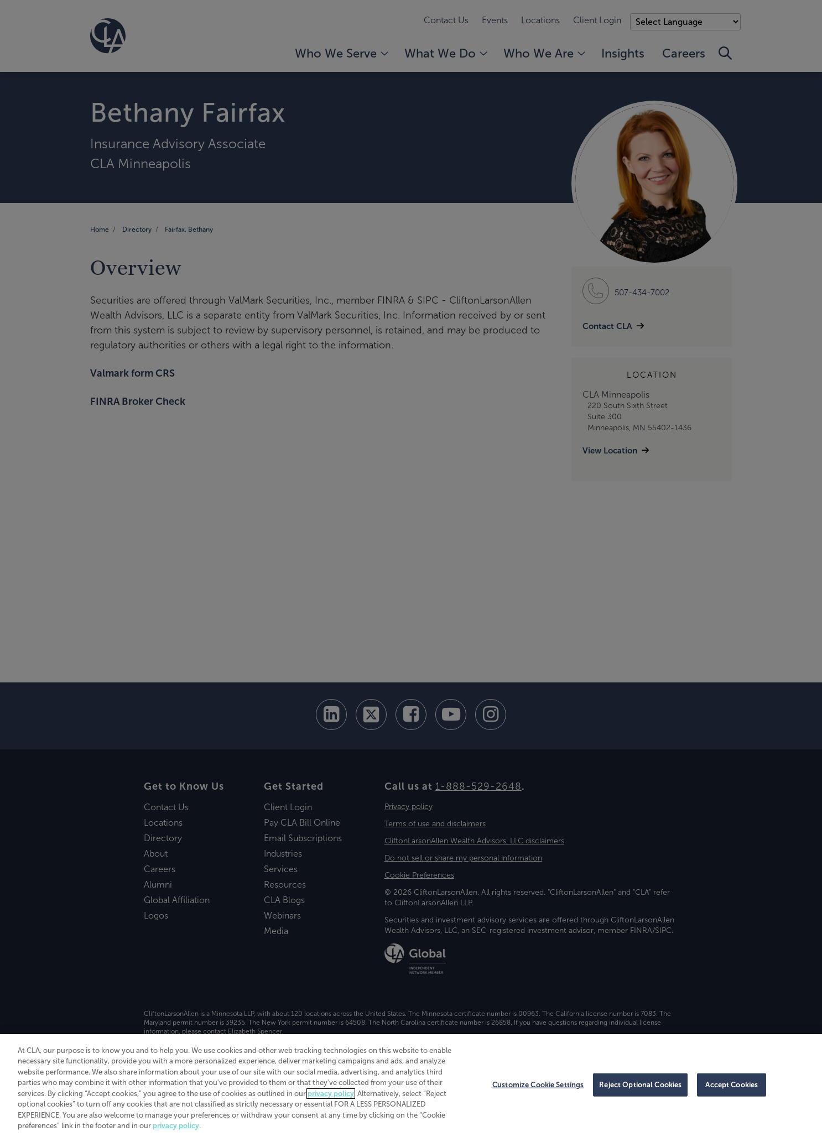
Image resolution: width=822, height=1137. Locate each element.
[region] (411, 1085)
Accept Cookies (731, 1085)
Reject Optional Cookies (640, 1085)
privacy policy (331, 1093)
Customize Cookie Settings (538, 1085)
